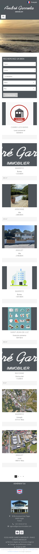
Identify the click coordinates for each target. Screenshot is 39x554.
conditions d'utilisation (13, 551)
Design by (20, 547)
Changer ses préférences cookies (20, 544)
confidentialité (31, 549)
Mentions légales (12, 542)
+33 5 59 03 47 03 (21, 524)
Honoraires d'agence (27, 542)
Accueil (19, 9)
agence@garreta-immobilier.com (20, 526)
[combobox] (19, 64)
